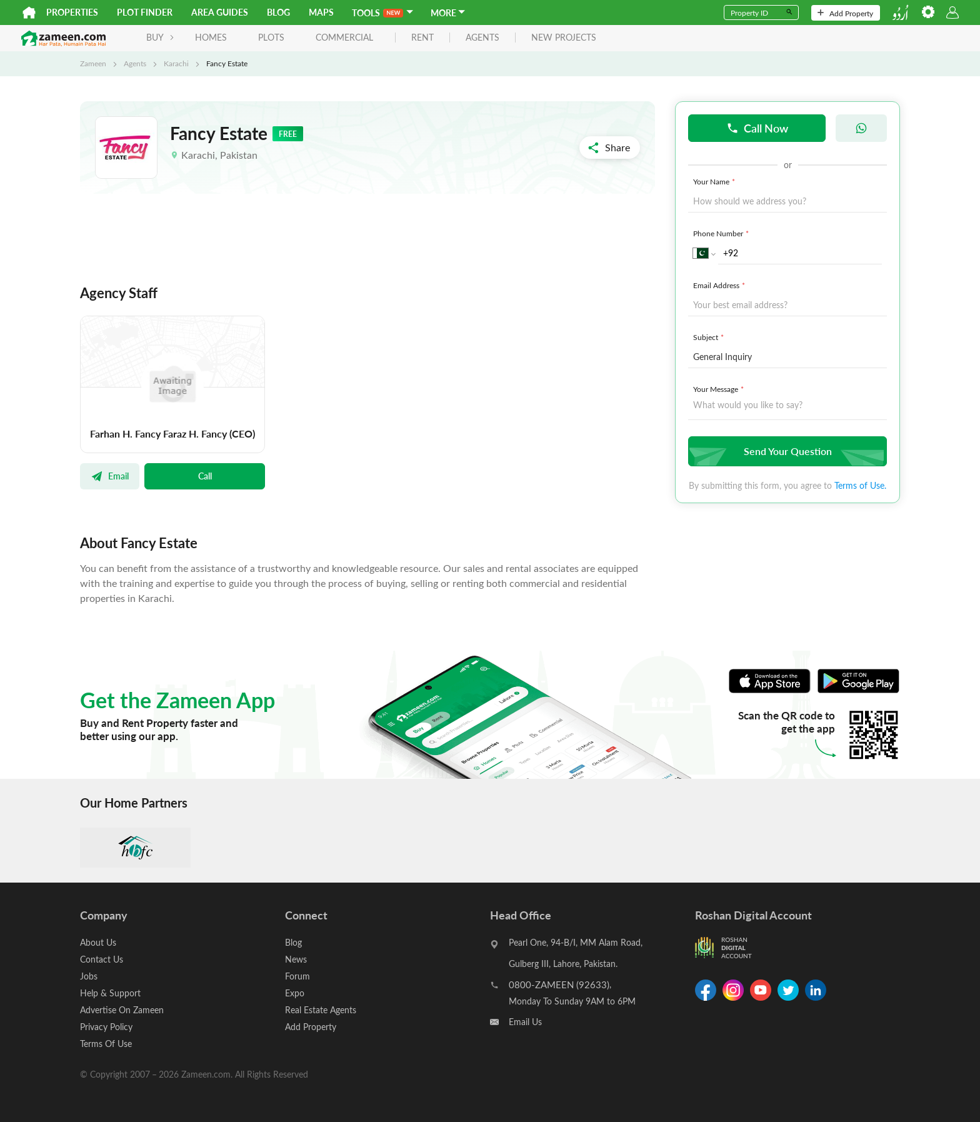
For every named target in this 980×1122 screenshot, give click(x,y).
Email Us (525, 1022)
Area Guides (219, 12)
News (296, 959)
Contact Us (101, 959)
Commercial (344, 37)
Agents (135, 63)
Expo (294, 993)
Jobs (89, 976)
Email (110, 475)
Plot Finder (144, 12)
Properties (72, 12)
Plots (271, 37)
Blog (278, 12)
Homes (211, 37)
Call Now (757, 128)
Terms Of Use (106, 1043)
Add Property (845, 13)
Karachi (176, 63)
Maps (321, 12)
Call (205, 475)
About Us (98, 942)
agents (482, 38)
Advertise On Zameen (122, 1010)
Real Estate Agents (320, 1010)
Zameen (93, 63)
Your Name (715, 181)
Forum (297, 976)
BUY (160, 37)
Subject (709, 337)
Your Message (719, 389)
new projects (563, 38)
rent (422, 38)
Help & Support (110, 993)
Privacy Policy (106, 1027)
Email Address (720, 285)
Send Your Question (786, 451)
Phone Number (722, 233)
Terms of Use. (860, 485)
